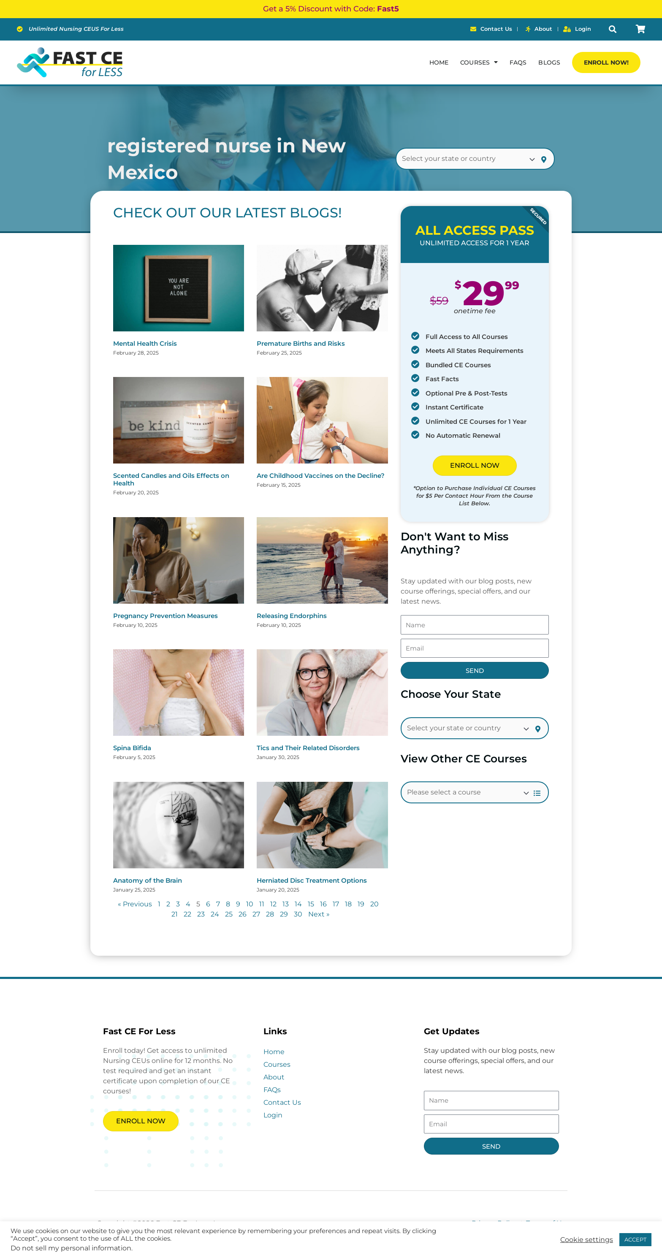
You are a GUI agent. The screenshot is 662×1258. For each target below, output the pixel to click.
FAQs (518, 62)
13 (285, 904)
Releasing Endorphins (292, 616)
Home (438, 62)
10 (249, 904)
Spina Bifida (132, 748)
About (274, 1077)
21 (174, 914)
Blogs (549, 62)
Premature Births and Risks (301, 343)
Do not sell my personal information (71, 1248)
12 (273, 904)
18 (348, 904)
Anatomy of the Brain (147, 880)
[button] (612, 29)
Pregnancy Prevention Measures (165, 616)
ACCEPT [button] (635, 1239)
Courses (276, 1064)
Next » (319, 914)
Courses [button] (479, 62)
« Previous (135, 904)
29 (284, 914)
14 (298, 904)
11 (261, 904)
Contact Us (282, 1102)
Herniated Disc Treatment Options (312, 880)
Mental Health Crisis (145, 343)
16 (323, 904)
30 (298, 914)
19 (361, 904)
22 (187, 914)
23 (201, 914)
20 (374, 904)
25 (229, 914)
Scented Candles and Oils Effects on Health (171, 479)
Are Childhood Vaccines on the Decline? (321, 476)
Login (272, 1115)
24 (215, 914)
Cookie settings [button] (586, 1240)
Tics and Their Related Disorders (308, 748)
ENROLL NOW (474, 465)
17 (336, 904)
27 (256, 914)
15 (311, 904)
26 (243, 914)
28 (270, 914)
